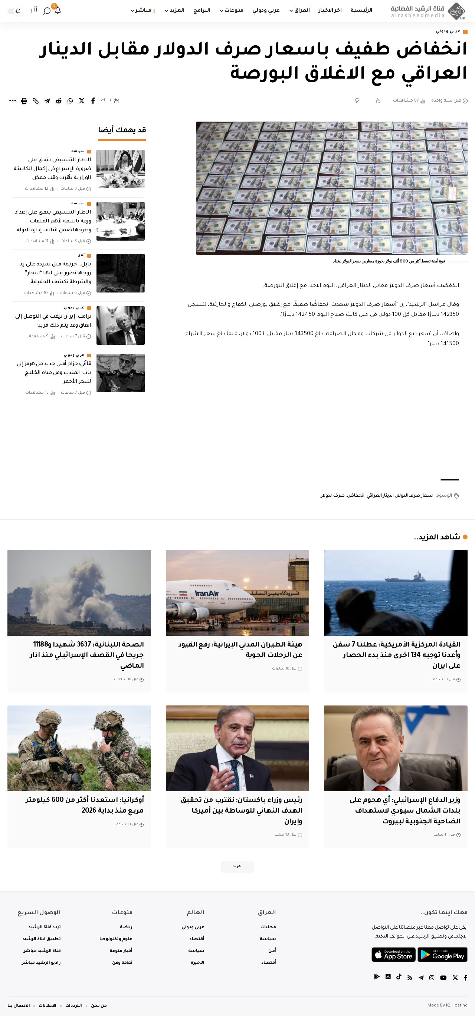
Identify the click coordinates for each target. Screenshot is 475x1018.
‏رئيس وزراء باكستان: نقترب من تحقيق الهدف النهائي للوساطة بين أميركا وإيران (239, 812)
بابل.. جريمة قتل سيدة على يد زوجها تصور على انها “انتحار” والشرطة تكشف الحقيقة (55, 268)
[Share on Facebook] (93, 102)
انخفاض (355, 496)
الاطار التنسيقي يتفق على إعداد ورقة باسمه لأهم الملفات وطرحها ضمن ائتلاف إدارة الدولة (53, 216)
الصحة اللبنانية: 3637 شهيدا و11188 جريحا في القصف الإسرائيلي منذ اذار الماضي (84, 656)
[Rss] (410, 981)
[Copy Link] (35, 102)
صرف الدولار (333, 496)
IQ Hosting (457, 1007)
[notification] (58, 11)
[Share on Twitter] (81, 102)
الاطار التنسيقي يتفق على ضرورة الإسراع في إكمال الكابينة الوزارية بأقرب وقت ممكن (52, 164)
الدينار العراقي (380, 496)
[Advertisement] (318, 415)
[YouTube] (443, 981)
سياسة (78, 147)
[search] (46, 11)
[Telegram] (421, 981)
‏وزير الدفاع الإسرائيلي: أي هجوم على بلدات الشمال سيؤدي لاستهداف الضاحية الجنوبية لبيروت (402, 812)
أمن (81, 250)
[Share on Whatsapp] (70, 102)
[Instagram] (432, 981)
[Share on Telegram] (47, 102)
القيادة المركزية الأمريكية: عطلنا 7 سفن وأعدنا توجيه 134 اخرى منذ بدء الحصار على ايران (396, 656)
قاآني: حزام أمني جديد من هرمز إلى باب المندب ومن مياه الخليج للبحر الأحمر (54, 368)
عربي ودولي (446, 32)
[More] (12, 102)
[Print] (24, 102)
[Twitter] (455, 981)
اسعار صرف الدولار (414, 496)
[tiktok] (399, 981)
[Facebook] (466, 981)
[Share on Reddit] (58, 102)
